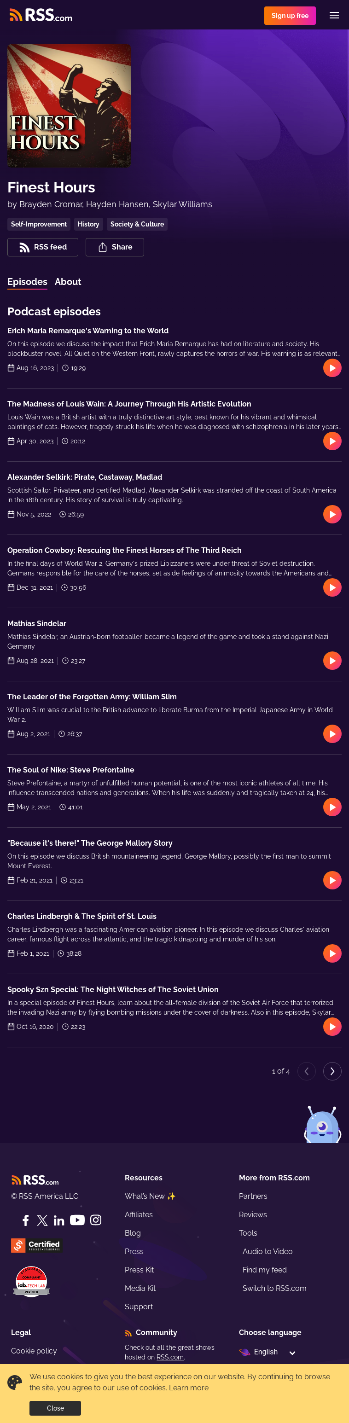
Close (55, 1408)
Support (139, 1306)
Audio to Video (268, 1251)
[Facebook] (25, 1220)
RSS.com (170, 1357)
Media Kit (140, 1288)
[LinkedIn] (58, 1220)
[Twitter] (42, 1220)
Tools (248, 1233)
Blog (133, 1233)
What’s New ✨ (150, 1196)
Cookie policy (34, 1351)
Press (134, 1251)
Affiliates (139, 1214)
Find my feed (265, 1270)
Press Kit (139, 1270)
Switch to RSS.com (275, 1288)
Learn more (189, 1387)
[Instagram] (95, 1220)
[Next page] (332, 1071)
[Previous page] (306, 1071)
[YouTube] (77, 1220)
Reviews (253, 1214)
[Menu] (334, 15)
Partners (253, 1196)
